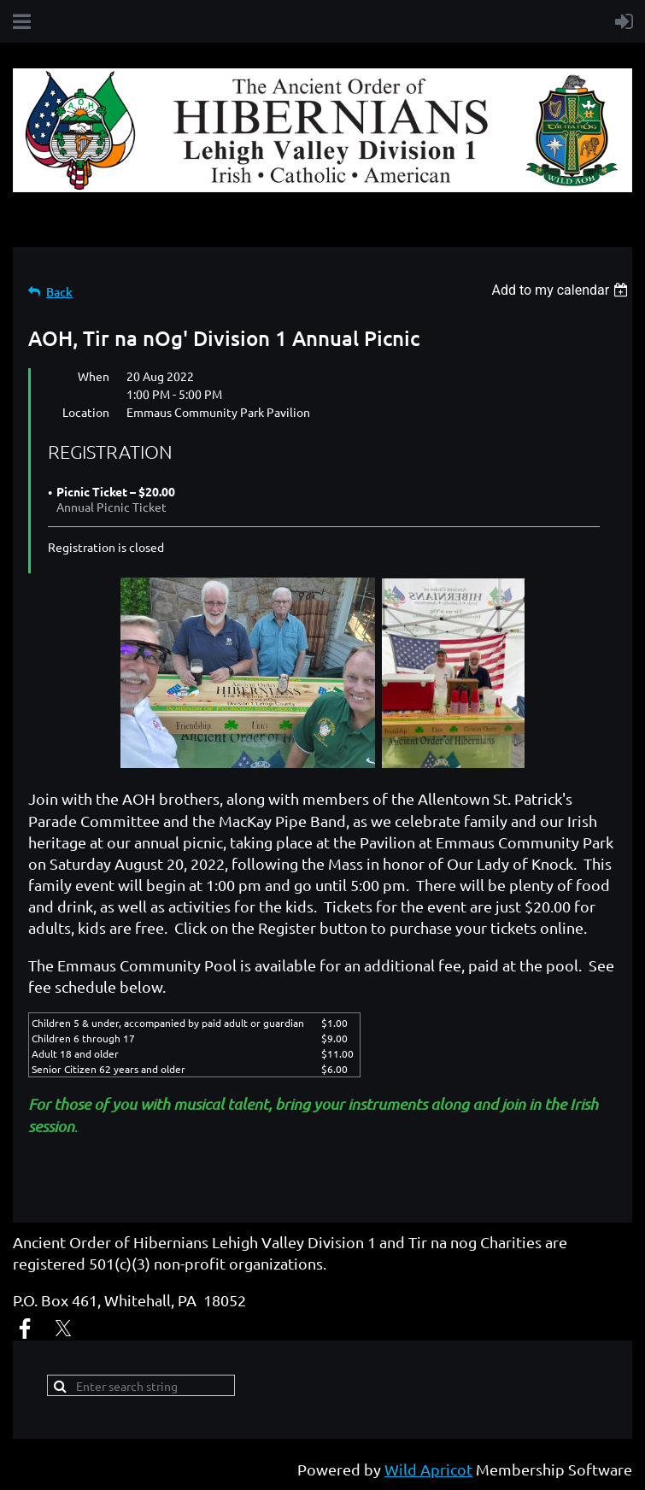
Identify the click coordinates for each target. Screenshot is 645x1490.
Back (59, 292)
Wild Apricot (428, 1469)
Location (85, 411)
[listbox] (561, 290)
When (93, 376)
